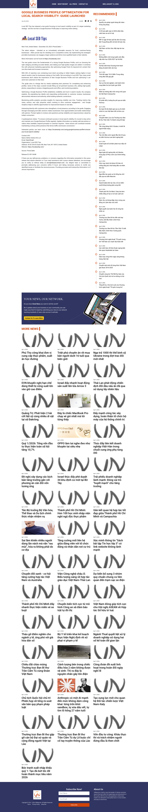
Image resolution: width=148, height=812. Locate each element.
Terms (29, 804)
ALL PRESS (73, 4)
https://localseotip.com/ (52, 59)
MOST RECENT (63, 4)
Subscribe (74, 805)
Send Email (30, 140)
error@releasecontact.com (55, 163)
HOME (54, 4)
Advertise (43, 804)
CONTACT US (83, 4)
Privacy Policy (36, 804)
